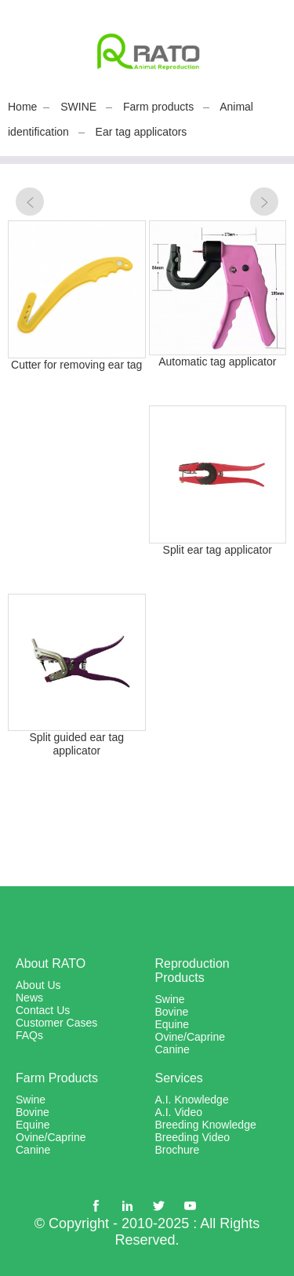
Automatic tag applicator (217, 361)
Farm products (158, 106)
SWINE (78, 106)
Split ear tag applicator (217, 549)
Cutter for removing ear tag (76, 364)
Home (22, 106)
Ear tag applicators (141, 131)
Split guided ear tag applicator (76, 744)
